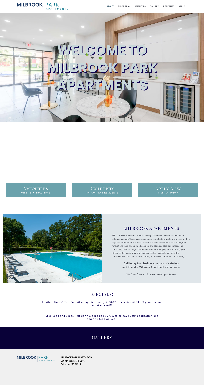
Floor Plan (124, 6)
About (110, 6)
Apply (181, 6)
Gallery (154, 6)
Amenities (140, 6)
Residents (168, 6)
